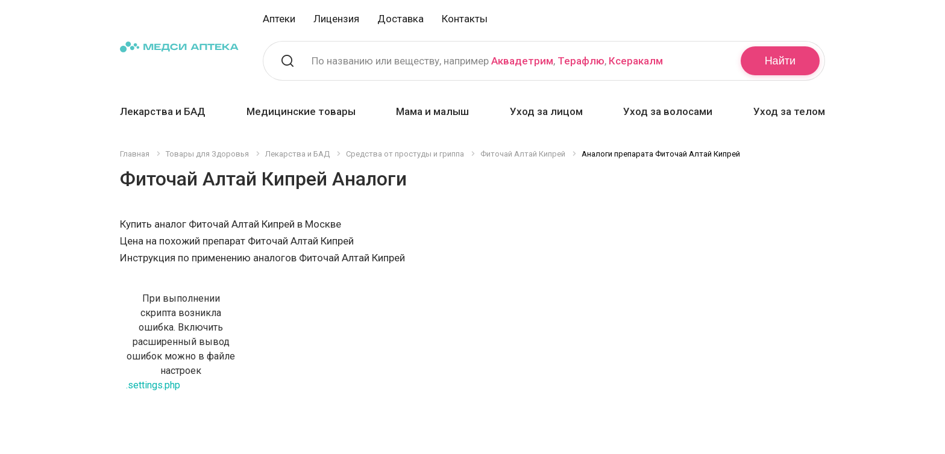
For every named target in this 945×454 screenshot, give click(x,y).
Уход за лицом (546, 111)
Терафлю (580, 61)
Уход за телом (789, 111)
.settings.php (153, 385)
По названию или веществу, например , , (487, 61)
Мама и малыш (432, 111)
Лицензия (336, 19)
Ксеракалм (636, 61)
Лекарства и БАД (163, 111)
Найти (780, 61)
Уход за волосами (667, 111)
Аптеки (279, 19)
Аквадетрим (522, 61)
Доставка (400, 19)
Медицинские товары (301, 111)
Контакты (465, 19)
